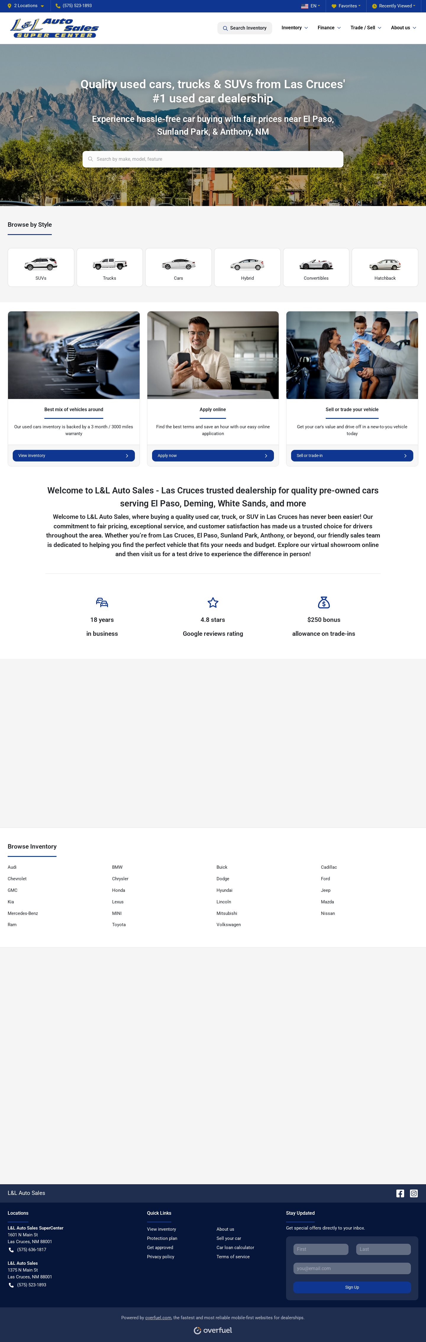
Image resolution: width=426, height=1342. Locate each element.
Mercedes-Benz (23, 913)
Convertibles (316, 267)
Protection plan (162, 1238)
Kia (11, 902)
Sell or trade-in (352, 456)
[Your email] (352, 1268)
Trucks (110, 267)
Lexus (118, 902)
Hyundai (225, 890)
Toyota (119, 924)
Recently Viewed (392, 6)
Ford (325, 878)
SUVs (41, 267)
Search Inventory (245, 28)
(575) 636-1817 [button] (27, 1249)
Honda (118, 890)
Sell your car (229, 1238)
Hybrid (247, 267)
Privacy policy (160, 1256)
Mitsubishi (227, 913)
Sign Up (352, 1287)
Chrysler (120, 878)
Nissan (328, 913)
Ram (12, 924)
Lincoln (224, 902)
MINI (117, 913)
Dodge (223, 878)
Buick (222, 867)
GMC (12, 890)
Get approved (160, 1247)
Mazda (327, 902)
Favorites (344, 6)
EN (309, 6)
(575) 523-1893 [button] (74, 5)
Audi (12, 867)
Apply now (213, 456)
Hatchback (385, 267)
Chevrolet (17, 878)
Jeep (325, 890)
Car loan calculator (235, 1247)
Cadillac (329, 867)
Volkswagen (229, 924)
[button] (28, 6)
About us (225, 1229)
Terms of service (233, 1256)
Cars (178, 267)
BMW (117, 867)
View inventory (73, 456)
